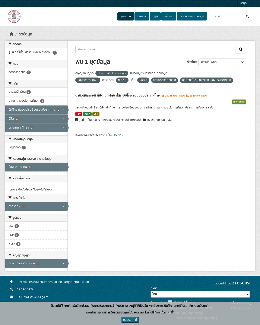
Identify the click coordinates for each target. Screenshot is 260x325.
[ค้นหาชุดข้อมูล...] (232, 16)
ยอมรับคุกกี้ (130, 320)
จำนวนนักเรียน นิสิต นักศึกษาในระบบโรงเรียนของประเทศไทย (118, 95)
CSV (96, 114)
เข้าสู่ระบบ (245, 3)
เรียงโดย (192, 62)
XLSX (87, 114)
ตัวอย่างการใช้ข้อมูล (192, 16)
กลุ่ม (155, 16)
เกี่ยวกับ (168, 16)
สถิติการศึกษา (239, 101)
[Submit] (247, 16)
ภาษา (153, 288)
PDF (79, 114)
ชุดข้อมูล (125, 16)
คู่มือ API (117, 135)
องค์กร (141, 16)
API (105, 135)
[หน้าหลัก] (11, 34)
